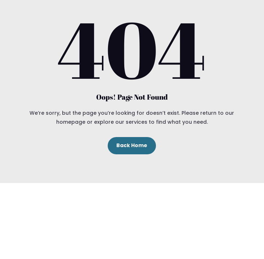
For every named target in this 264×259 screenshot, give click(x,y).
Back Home (131, 145)
